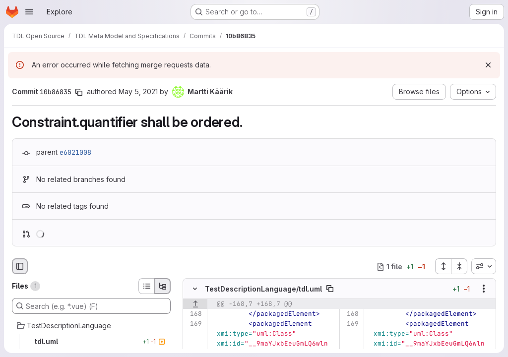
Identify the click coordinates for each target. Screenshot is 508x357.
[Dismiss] (488, 65)
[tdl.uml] (91, 342)
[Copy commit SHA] (79, 92)
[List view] (146, 286)
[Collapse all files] (459, 266)
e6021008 (75, 152)
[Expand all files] (443, 266)
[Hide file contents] (195, 289)
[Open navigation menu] (29, 12)
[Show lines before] (195, 304)
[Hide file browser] (20, 266)
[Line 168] (194, 314)
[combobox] (483, 266)
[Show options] (484, 289)
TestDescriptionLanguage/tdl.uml (263, 289)
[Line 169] (194, 324)
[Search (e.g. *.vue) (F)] (91, 306)
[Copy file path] (330, 289)
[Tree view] (163, 286)
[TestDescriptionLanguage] (91, 326)
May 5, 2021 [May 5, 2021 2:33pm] (138, 91)
